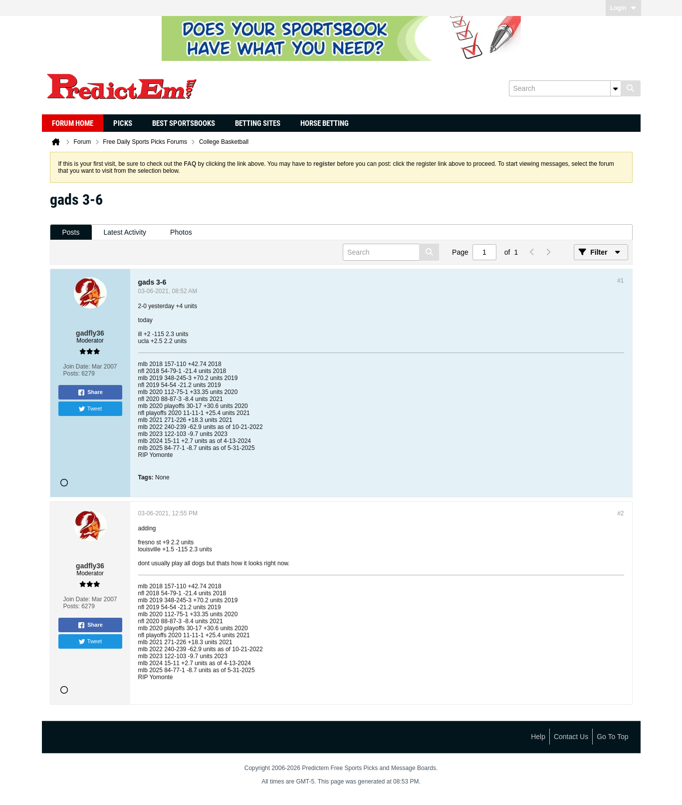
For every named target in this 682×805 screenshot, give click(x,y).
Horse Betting (324, 123)
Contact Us (571, 737)
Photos (181, 232)
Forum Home (72, 123)
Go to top (612, 737)
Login (623, 7)
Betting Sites (257, 123)
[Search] (565, 88)
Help (538, 737)
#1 (620, 280)
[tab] (71, 232)
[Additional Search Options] (615, 88)
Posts (71, 232)
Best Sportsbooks (183, 123)
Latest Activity (125, 232)
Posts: (71, 373)
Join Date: (76, 366)
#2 (620, 513)
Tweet (90, 408)
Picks (122, 123)
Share (90, 393)
